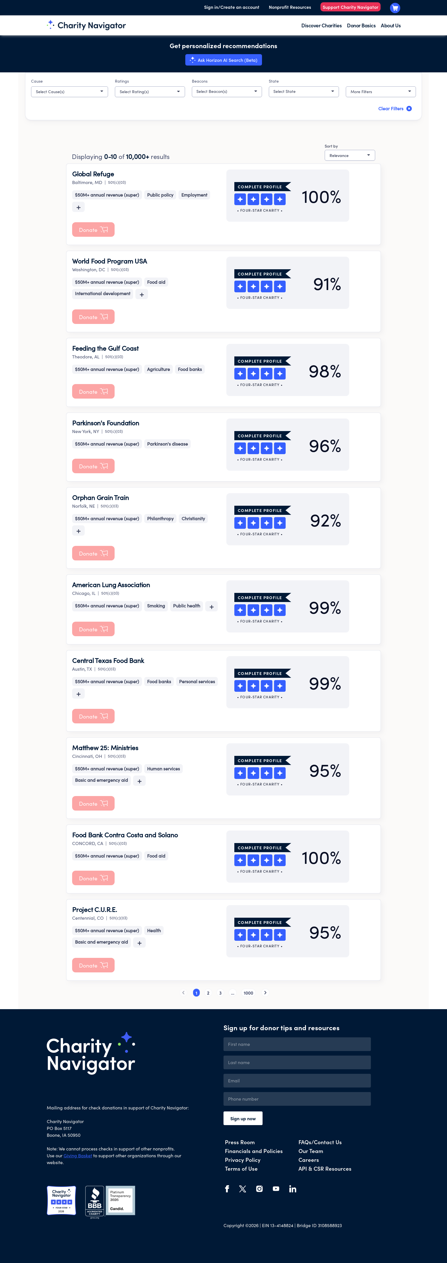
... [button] (232, 992)
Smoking (156, 606)
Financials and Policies (254, 1150)
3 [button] (220, 992)
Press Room (240, 1142)
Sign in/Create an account (231, 7)
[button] (69, 91)
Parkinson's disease (167, 444)
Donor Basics (361, 25)
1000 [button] (248, 992)
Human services (163, 769)
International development (102, 293)
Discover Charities (321, 25)
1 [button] (196, 992)
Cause (37, 81)
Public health (186, 606)
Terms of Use (241, 1168)
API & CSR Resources (324, 1168)
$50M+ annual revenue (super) (107, 195)
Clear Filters (395, 108)
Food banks (190, 369)
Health (154, 930)
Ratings (122, 81)
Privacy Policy (243, 1159)
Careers (308, 1159)
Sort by (331, 146)
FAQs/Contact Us (320, 1142)
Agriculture (158, 369)
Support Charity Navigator (350, 7)
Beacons (200, 81)
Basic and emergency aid (101, 780)
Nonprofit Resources (290, 7)
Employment (194, 195)
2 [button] (208, 992)
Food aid (156, 282)
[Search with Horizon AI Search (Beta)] (223, 60)
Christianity (193, 518)
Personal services (197, 681)
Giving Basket (78, 1155)
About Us (391, 25)
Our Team (310, 1150)
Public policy (160, 195)
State (274, 81)
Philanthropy (160, 518)
